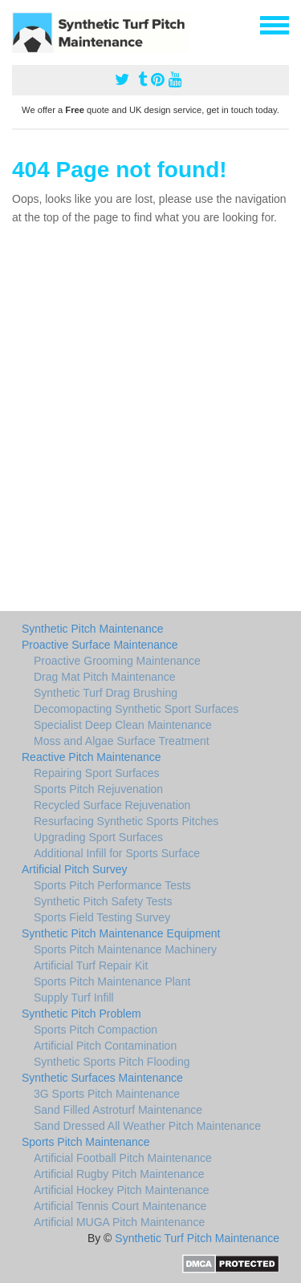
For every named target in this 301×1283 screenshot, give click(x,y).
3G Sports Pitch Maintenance (107, 1093)
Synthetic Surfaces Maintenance (102, 1077)
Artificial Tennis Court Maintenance (120, 1206)
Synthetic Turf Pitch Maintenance (197, 1238)
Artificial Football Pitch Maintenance (123, 1157)
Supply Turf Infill (74, 997)
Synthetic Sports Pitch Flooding (112, 1061)
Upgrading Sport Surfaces (98, 837)
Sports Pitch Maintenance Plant (112, 981)
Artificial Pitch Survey (74, 869)
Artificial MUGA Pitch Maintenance (119, 1222)
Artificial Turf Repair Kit (91, 965)
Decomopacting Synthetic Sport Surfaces (136, 708)
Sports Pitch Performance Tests (112, 885)
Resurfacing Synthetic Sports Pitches (126, 821)
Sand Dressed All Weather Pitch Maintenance (147, 1125)
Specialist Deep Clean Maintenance (123, 724)
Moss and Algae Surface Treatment (121, 741)
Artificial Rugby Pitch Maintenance (119, 1174)
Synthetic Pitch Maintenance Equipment (121, 933)
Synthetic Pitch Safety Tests (103, 901)
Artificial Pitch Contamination (105, 1045)
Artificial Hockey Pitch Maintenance (121, 1190)
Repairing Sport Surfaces (96, 773)
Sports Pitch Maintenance (86, 1141)
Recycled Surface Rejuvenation (112, 805)
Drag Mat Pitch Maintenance (105, 676)
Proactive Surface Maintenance (100, 644)
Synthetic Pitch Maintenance (93, 628)
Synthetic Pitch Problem (81, 1013)
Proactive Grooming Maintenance (117, 660)
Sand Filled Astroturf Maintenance (118, 1109)
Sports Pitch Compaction (95, 1029)
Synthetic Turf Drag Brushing (105, 692)
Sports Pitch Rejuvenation (98, 789)
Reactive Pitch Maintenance (91, 757)
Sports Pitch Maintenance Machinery (125, 949)
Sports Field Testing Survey (102, 917)
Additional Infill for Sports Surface (117, 853)
